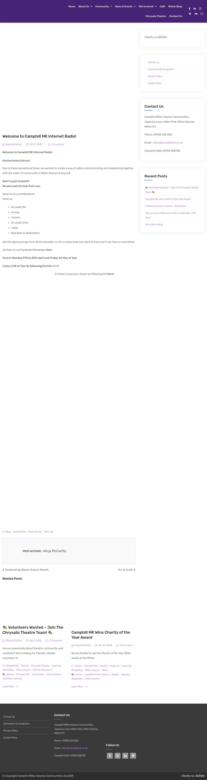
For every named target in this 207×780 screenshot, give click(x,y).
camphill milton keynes (97, 674)
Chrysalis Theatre (156, 16)
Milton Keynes (23, 670)
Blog (8, 531)
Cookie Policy (155, 83)
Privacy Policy (155, 76)
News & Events (124, 6)
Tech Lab (48, 531)
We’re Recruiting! (154, 224)
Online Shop (175, 6)
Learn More (10, 686)
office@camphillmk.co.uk (168, 142)
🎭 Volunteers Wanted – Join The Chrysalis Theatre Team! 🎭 (171, 190)
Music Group (34, 531)
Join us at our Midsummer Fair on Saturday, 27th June (170, 215)
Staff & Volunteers (42, 670)
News (105, 670)
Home (71, 6)
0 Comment (57, 144)
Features (115, 666)
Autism (78, 666)
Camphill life (19, 531)
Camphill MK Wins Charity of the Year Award (168, 199)
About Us (83, 6)
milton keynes (53, 674)
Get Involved (146, 6)
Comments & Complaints (161, 69)
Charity (25, 665)
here (55, 266)
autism (79, 674)
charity (10, 674)
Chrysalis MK (22, 674)
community (38, 674)
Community (102, 6)
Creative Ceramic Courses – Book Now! (165, 206)
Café (162, 6)
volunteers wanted (12, 678)
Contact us (175, 16)
